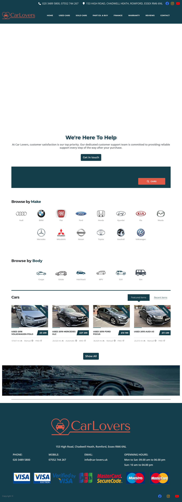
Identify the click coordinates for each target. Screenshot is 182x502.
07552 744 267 (57, 459)
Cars (151, 181)
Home (50, 15)
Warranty (134, 15)
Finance (118, 15)
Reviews (150, 15)
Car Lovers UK (20, 496)
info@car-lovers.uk (95, 459)
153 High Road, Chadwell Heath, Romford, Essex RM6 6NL (91, 446)
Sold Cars (81, 15)
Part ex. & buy (100, 15)
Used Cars (64, 15)
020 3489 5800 (21, 459)
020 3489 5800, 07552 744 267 (60, 3)
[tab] (161, 297)
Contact (165, 15)
